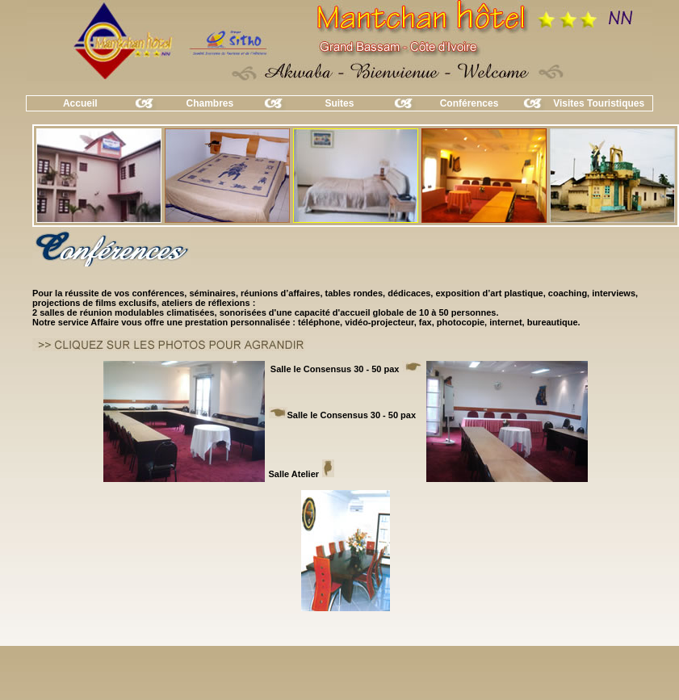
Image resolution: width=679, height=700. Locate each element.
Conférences (469, 103)
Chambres (210, 103)
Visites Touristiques (598, 103)
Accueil (80, 103)
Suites (339, 103)
